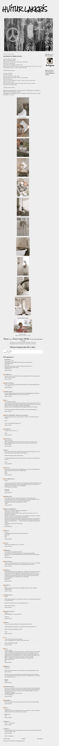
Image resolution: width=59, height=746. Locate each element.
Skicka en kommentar (9, 736)
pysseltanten (7, 359)
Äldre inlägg (39, 738)
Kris (5, 400)
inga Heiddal (7, 700)
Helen (5, 450)
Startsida (23, 738)
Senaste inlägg (6, 738)
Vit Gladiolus (7, 429)
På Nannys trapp (7, 391)
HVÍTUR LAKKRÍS (24, 9)
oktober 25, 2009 (8, 733)
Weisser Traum (7, 561)
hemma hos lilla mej (8, 383)
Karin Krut (6, 570)
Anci (5, 707)
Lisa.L (5, 543)
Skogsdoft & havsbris (8, 686)
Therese (6, 530)
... (4, 637)
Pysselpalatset (7, 374)
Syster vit (6, 467)
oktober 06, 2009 (8, 682)
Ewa (5, 648)
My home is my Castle (8, 611)
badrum (9, 352)
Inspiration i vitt (7, 496)
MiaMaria (6, 666)
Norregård (6, 585)
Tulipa (5, 622)
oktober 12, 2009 (8, 724)
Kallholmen (6, 550)
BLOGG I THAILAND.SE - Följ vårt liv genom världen (15, 415)
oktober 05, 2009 (8, 370)
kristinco (6, 721)
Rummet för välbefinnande (9, 509)
